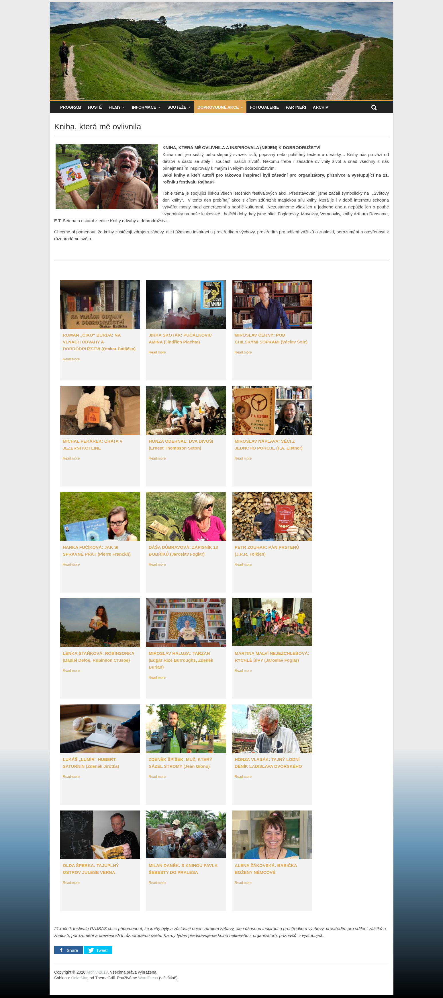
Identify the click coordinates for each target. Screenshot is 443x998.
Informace (144, 107)
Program (70, 107)
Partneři (296, 107)
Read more (71, 359)
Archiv (320, 107)
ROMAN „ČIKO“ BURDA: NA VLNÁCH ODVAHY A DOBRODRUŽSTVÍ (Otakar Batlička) (99, 342)
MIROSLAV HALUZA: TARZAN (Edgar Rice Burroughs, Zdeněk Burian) (181, 660)
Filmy (115, 107)
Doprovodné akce (218, 107)
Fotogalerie (264, 107)
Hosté (95, 107)
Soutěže (176, 107)
